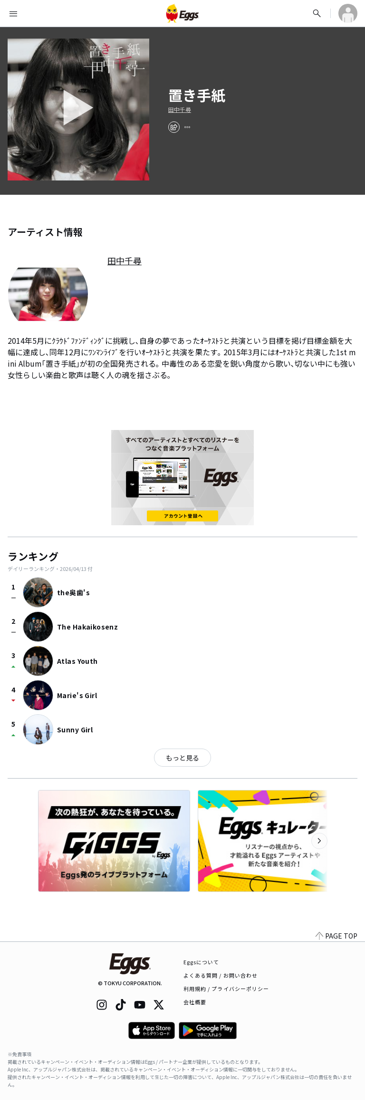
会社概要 (194, 1002)
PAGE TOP (336, 935)
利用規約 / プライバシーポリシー (226, 988)
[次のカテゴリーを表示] (319, 841)
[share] (174, 127)
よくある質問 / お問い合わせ (220, 975)
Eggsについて (201, 962)
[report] (187, 127)
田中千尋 (179, 109)
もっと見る (182, 757)
